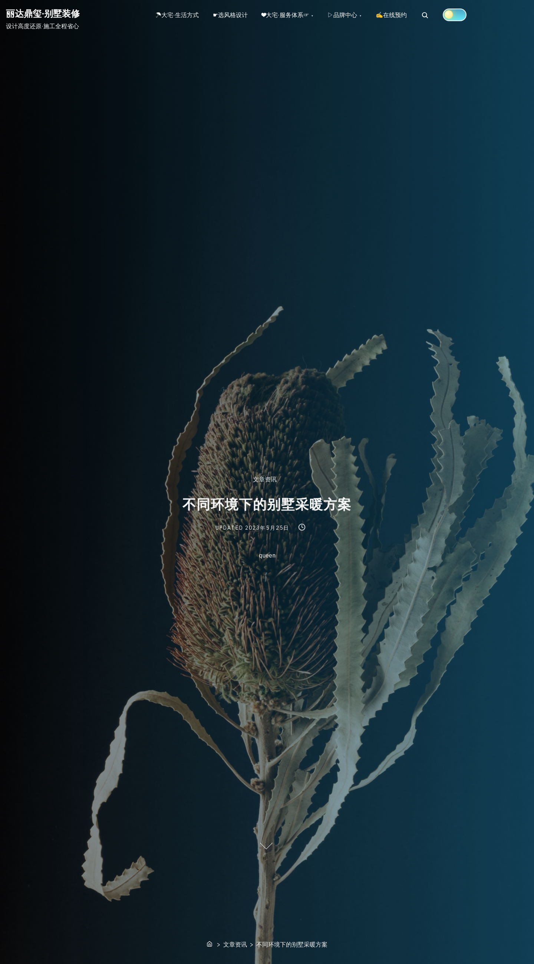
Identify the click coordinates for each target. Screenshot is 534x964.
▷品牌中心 (345, 15)
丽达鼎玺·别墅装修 (43, 13)
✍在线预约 (395, 15)
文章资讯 (265, 479)
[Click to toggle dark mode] (458, 15)
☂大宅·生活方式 (177, 15)
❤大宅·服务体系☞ (287, 15)
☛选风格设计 (231, 15)
